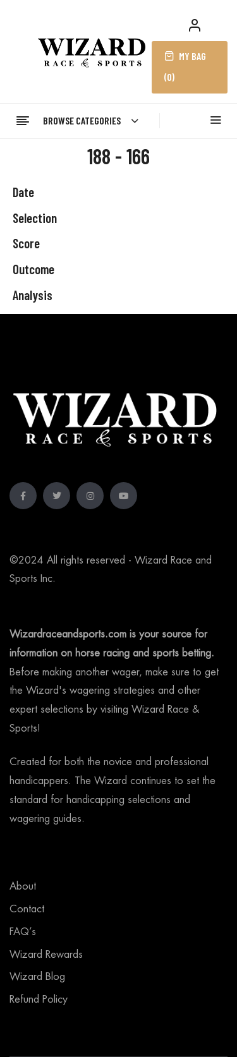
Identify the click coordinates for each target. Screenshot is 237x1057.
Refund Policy (38, 999)
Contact (26, 909)
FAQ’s (22, 932)
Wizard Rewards (46, 955)
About (22, 886)
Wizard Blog (37, 977)
